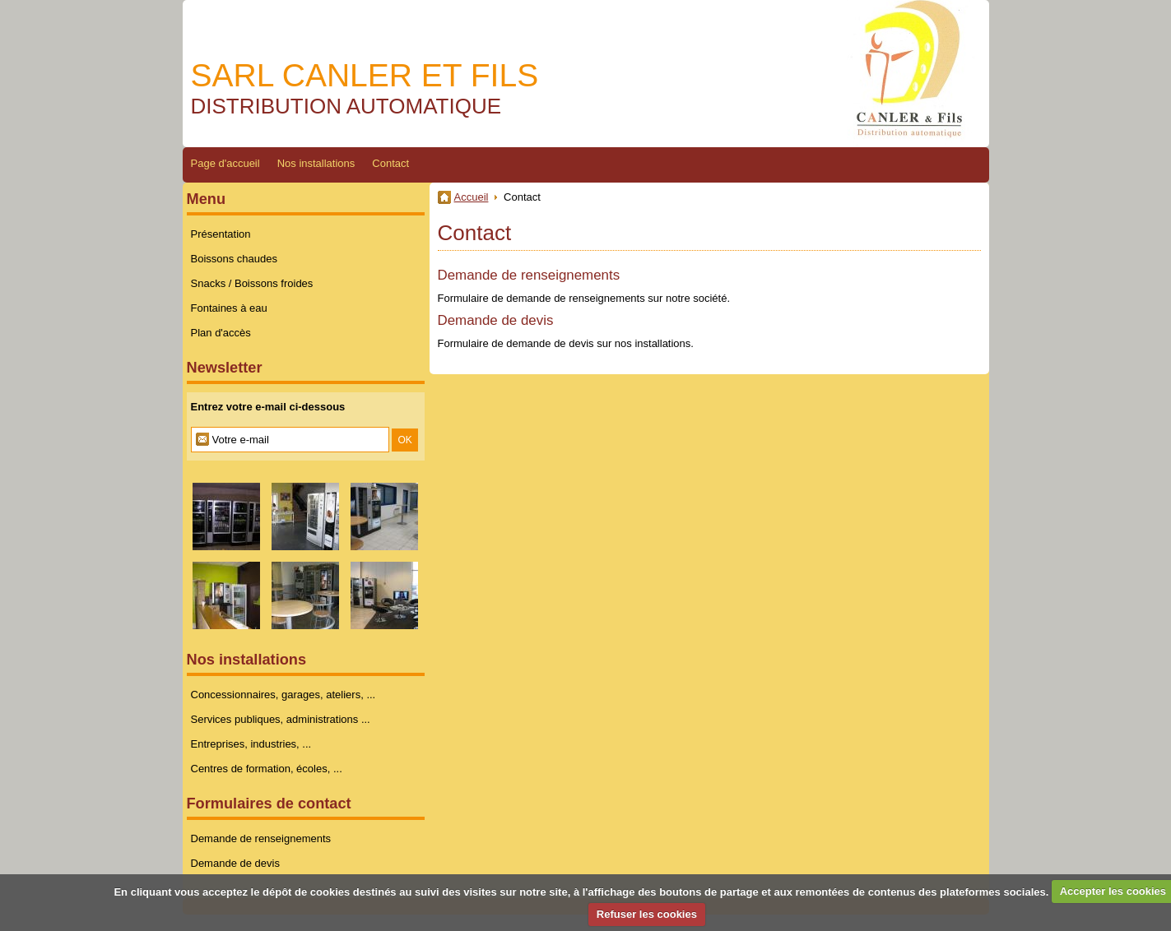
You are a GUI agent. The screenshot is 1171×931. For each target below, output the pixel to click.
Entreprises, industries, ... (251, 744)
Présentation (221, 234)
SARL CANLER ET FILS (365, 75)
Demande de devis (496, 320)
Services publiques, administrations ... (280, 719)
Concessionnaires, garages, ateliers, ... (283, 694)
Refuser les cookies (647, 914)
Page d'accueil (225, 163)
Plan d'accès (221, 333)
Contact (390, 163)
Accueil (471, 197)
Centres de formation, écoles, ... (266, 768)
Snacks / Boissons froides (252, 283)
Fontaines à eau (229, 308)
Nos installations (316, 163)
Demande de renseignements (529, 275)
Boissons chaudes (234, 258)
